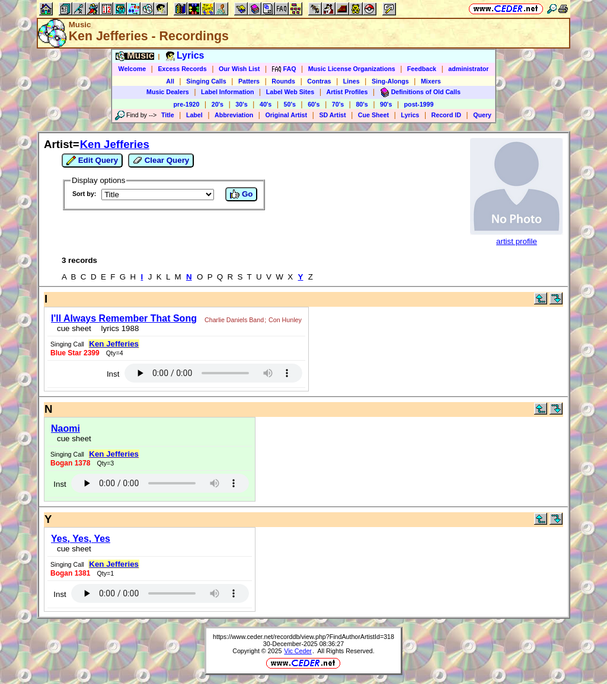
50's (290, 104)
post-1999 (419, 104)
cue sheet (74, 328)
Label (194, 114)
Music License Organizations (351, 68)
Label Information (227, 91)
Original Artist (286, 114)
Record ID (446, 114)
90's (386, 104)
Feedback (421, 68)
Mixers (431, 81)
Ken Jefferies (114, 144)
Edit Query (92, 160)
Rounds (283, 81)
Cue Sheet (373, 114)
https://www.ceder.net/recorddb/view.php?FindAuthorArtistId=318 (303, 636)
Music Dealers (167, 91)
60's (314, 104)
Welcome (132, 68)
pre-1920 (187, 104)
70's (338, 104)
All (170, 81)
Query (482, 114)
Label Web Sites (290, 91)
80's (362, 104)
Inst (113, 374)
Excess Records (182, 68)
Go (241, 194)
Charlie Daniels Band (234, 319)
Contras (319, 81)
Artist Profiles (347, 91)
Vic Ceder (298, 650)
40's (265, 104)
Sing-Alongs (390, 81)
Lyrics (410, 114)
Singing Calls (206, 81)
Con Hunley (285, 319)
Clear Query (161, 160)
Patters (249, 81)
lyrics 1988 (118, 328)
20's (217, 104)
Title (167, 114)
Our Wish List (239, 68)
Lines (351, 81)
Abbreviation (234, 114)
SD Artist (332, 114)
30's (241, 104)
